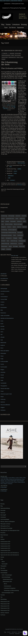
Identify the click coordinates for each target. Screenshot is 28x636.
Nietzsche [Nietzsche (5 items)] (25, 226)
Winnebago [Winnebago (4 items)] (15, 246)
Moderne (12, 55)
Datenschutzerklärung (5, 508)
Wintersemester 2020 (5, 603)
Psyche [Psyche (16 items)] (2, 238)
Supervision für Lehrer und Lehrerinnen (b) (10, 554)
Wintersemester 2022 (5, 608)
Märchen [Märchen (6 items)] (19, 226)
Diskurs (2, 304)
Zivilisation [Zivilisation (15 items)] (8, 249)
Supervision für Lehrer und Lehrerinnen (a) (10, 552)
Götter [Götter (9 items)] (17, 218)
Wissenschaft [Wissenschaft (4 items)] (21, 246)
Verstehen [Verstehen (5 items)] (20, 243)
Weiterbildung (4, 599)
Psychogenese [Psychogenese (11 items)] (9, 238)
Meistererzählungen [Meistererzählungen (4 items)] (18, 224)
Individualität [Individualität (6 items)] (13, 221)
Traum (2, 391)
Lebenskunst (16, 24)
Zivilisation (3, 59)
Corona (2, 294)
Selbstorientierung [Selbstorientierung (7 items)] (5, 243)
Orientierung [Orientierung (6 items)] (4, 229)
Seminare (3, 539)
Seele (2, 380)
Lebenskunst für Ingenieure (9, 588)
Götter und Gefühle (18, 53)
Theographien (4, 385)
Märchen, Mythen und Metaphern (8, 521)
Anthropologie (12, 53)
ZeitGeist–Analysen (5, 612)
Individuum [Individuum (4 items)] (19, 221)
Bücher (3, 561)
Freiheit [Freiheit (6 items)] (3, 218)
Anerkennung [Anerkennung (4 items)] (4, 215)
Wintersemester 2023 (5, 610)
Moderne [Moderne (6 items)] (9, 226)
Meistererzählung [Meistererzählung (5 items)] (8, 224)
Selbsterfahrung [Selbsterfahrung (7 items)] (14, 240)
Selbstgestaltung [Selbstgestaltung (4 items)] (22, 240)
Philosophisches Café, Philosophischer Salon (10, 530)
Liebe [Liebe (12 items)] (2, 224)
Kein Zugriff (3, 515)
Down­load (20, 184)
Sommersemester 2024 (5, 550)
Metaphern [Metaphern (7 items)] (3, 226)
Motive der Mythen (18, 55)
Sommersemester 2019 (7, 579)
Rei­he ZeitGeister (21, 163)
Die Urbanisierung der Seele (11, 50)
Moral (2, 348)
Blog (2, 24)
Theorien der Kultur (5, 57)
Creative (2, 302)
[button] (25, 633)
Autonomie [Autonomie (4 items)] (18, 215)
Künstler (2, 326)
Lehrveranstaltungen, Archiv (8, 592)
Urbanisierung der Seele (12, 57)
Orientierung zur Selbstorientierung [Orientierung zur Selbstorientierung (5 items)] (8, 232)
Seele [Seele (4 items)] (8, 240)
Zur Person (12, 27)
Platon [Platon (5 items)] (14, 235)
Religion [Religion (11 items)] (20, 238)
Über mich (3, 568)
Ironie (2, 321)
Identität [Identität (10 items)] (7, 221)
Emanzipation (4, 307)
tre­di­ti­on (19, 168)
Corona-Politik (4, 299)
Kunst (2, 323)
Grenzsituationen (7, 586)
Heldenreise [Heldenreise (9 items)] (22, 218)
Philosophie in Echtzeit (5, 523)
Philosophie (3, 353)
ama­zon (15, 171)
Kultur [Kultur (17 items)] (24, 221)
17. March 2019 (4, 53)
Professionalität (4, 361)
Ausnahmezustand (5, 291)
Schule (2, 377)
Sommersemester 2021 (5, 543)
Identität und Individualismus (6, 55)
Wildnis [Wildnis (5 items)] (10, 246)
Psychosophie (4, 367)
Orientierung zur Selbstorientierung (11, 590)
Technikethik (3, 383)
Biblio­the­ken (11, 175)
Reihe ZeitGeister (4, 534)
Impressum (20, 27)
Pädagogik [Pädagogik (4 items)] (15, 238)
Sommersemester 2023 (5, 548)
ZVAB (15, 173)
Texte (6, 27)
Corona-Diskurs (4, 296)
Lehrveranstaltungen (5, 519)
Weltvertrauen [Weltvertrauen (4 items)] (4, 246)
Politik (2, 358)
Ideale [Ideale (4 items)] (2, 221)
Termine (8, 24)
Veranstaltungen (4, 570)
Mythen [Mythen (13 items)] (14, 226)
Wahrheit (3, 402)
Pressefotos (3, 532)
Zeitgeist (21, 57)
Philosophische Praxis (5, 526)
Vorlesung (18, 57)
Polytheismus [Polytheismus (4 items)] (20, 235)
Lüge (2, 340)
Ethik (2, 310)
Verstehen (3, 594)
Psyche (2, 364)
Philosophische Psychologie (6, 528)
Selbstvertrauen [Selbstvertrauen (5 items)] (13, 243)
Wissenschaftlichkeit (5, 404)
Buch (10, 166)
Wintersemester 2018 (7, 581)
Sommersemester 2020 (5, 541)
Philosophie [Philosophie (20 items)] (19, 232)
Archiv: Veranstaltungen (7, 574)
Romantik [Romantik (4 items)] (3, 240)
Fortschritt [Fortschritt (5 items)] (24, 215)
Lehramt (2, 329)
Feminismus (3, 312)
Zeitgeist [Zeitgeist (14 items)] (3, 249)
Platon (2, 356)
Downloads (3, 510)
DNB (9, 178)
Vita (1, 597)
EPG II (5, 583)
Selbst (2, 537)
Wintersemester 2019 (5, 601)
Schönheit (3, 372)
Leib (1, 334)
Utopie (2, 396)
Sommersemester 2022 (5, 546)
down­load (12, 180)
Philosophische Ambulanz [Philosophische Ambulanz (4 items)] (6, 235)
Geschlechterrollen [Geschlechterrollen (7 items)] (10, 218)
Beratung (24, 24)
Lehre (2, 331)
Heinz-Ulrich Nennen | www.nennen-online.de (11, 0)
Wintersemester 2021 (5, 606)
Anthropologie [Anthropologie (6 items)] (11, 215)
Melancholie (3, 342)
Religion (2, 369)
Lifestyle (2, 337)
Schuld (2, 375)
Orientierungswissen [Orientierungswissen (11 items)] (12, 229)
